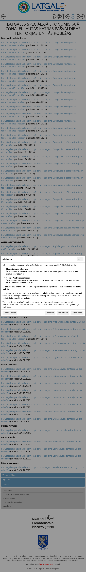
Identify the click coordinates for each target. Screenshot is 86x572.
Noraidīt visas (63, 313)
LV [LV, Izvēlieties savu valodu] (80, 259)
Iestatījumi (50, 313)
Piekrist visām (77, 313)
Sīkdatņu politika (10, 313)
